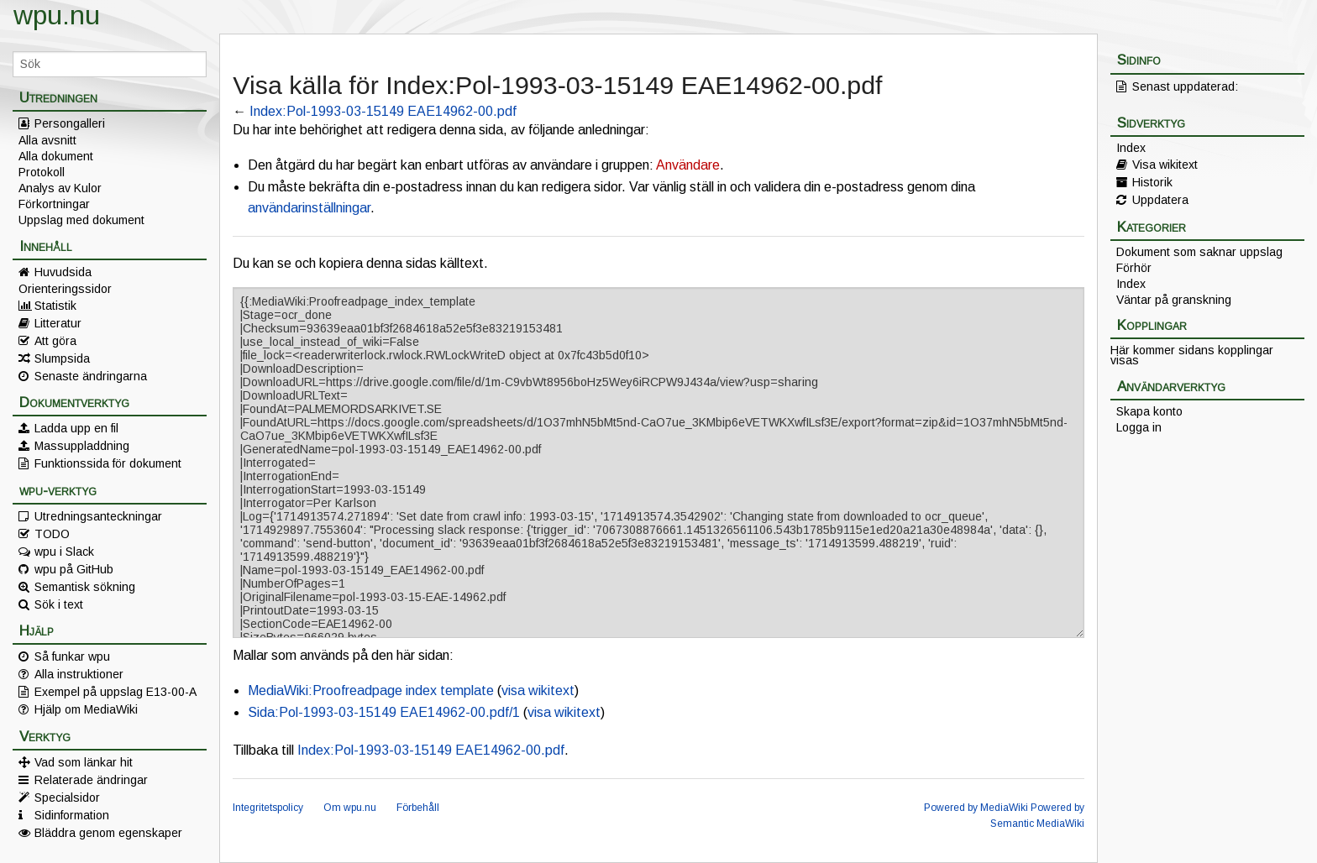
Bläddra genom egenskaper (108, 833)
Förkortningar (54, 204)
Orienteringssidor (65, 289)
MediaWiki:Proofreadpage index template (371, 690)
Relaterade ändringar (91, 780)
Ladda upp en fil (76, 428)
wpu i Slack (64, 551)
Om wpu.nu (349, 807)
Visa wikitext (1165, 164)
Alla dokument (55, 156)
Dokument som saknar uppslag (1199, 252)
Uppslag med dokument (81, 220)
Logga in (1139, 427)
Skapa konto (1149, 411)
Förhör (1134, 268)
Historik (1152, 182)
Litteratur (57, 323)
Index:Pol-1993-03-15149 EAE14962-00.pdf (383, 111)
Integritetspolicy (268, 807)
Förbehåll (417, 807)
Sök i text (58, 604)
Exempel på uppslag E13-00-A (115, 692)
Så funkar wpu (72, 656)
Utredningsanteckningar (98, 516)
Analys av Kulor (60, 188)
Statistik (55, 305)
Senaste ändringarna (90, 376)
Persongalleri (69, 123)
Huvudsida (63, 272)
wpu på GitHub (73, 569)
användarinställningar (309, 208)
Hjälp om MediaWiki (86, 709)
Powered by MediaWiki (976, 807)
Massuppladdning (81, 446)
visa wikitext (538, 690)
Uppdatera (1160, 200)
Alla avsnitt (47, 140)
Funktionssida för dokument (107, 463)
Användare (688, 165)
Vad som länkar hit (83, 762)
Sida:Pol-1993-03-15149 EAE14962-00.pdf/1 (384, 712)
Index (1131, 148)
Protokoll (41, 172)
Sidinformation (71, 815)
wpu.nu (56, 15)
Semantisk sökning (84, 587)
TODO (52, 534)
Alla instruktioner (78, 674)
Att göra (55, 341)
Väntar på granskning (1173, 300)
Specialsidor (67, 797)
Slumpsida (62, 358)
